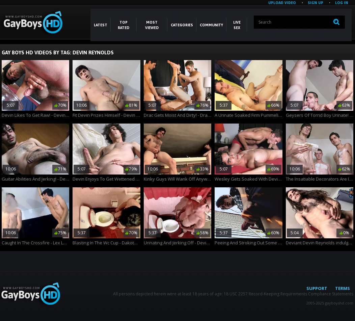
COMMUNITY (211, 25)
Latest (100, 25)
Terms (342, 288)
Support (316, 288)
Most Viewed (152, 25)
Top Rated (123, 25)
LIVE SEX (237, 25)
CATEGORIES (182, 25)
